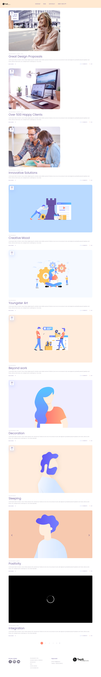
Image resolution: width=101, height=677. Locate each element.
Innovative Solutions (23, 173)
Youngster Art (18, 303)
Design (18, 560)
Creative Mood (19, 238)
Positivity (15, 564)
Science (18, 53)
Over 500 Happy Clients (25, 115)
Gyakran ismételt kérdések (36, 660)
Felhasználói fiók (34, 658)
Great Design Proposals (25, 56)
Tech (22, 53)
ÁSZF (31, 664)
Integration (17, 628)
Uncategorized (12, 53)
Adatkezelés (33, 662)
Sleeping (15, 498)
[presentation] (12, 535)
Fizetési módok (33, 665)
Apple (17, 430)
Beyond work (18, 368)
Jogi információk (34, 667)
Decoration (17, 433)
